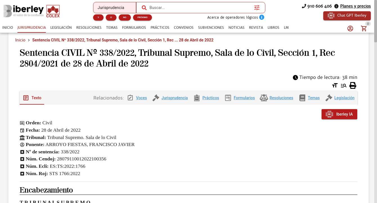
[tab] (7, 28)
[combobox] (199, 7)
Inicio (20, 40)
